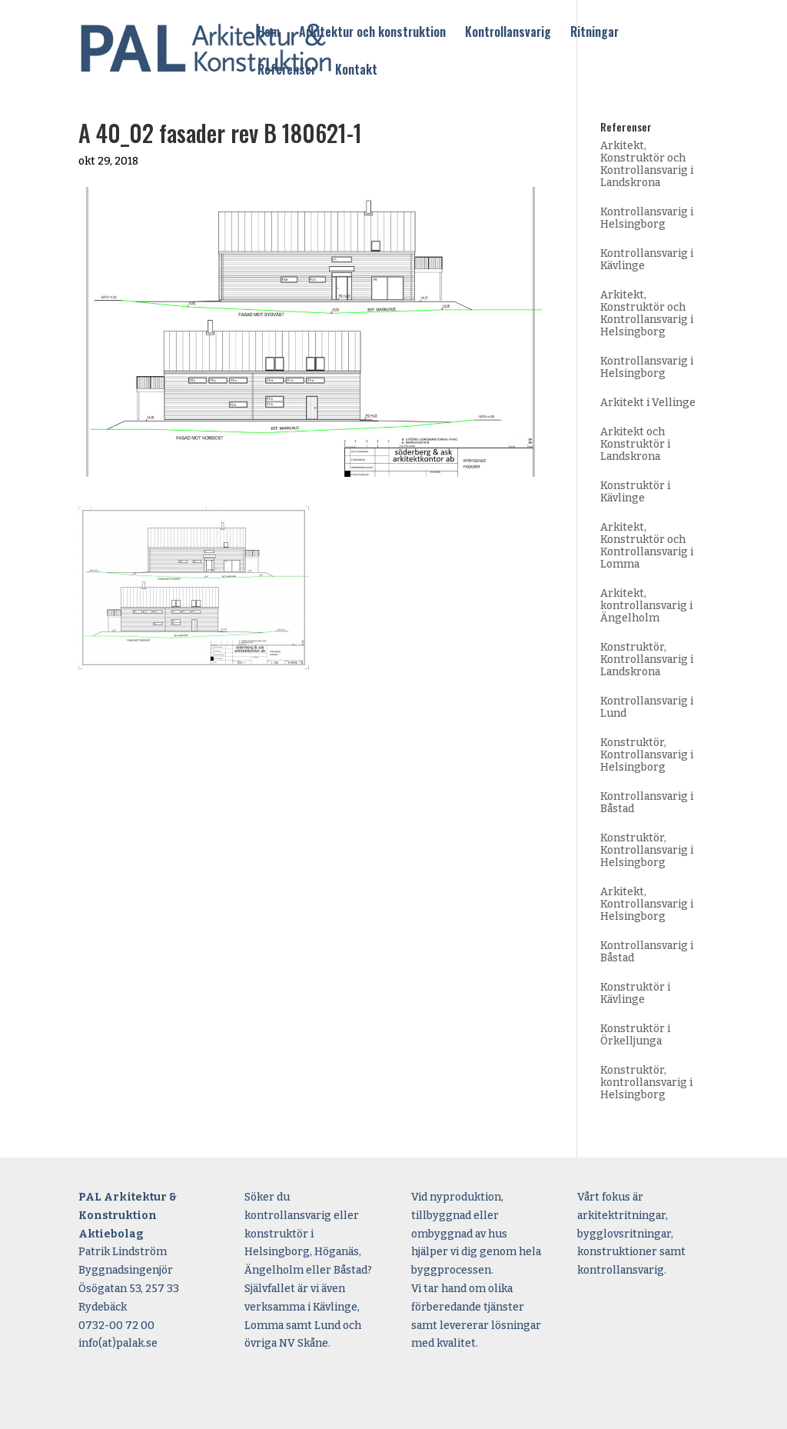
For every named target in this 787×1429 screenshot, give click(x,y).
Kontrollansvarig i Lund (646, 707)
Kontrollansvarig (508, 33)
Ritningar (594, 33)
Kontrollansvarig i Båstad (646, 802)
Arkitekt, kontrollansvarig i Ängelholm (646, 606)
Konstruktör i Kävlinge (635, 492)
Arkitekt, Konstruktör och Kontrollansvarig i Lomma (646, 546)
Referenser (286, 70)
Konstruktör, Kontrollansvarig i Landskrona (646, 659)
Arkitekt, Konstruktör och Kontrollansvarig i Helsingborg (646, 313)
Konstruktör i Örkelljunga (635, 1035)
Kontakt (356, 70)
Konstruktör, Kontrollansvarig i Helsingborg (646, 755)
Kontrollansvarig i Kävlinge (646, 259)
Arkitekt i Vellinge (648, 402)
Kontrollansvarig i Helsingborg (646, 218)
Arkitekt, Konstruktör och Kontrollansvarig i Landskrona (646, 164)
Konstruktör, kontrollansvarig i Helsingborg (646, 1082)
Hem (268, 33)
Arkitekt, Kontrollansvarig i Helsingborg (646, 904)
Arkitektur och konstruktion (372, 33)
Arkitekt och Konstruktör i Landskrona (635, 444)
